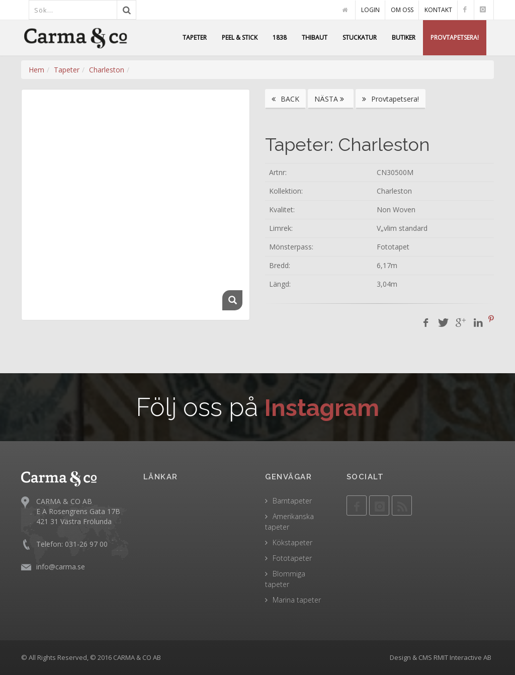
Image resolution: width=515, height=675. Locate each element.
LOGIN (370, 10)
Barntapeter (292, 500)
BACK (285, 99)
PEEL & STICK (240, 37)
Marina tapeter (297, 600)
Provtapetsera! (390, 99)
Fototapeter (292, 558)
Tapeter (66, 69)
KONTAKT (438, 10)
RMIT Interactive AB (462, 657)
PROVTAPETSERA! (455, 37)
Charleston (106, 69)
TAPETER (195, 37)
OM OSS (402, 10)
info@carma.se (60, 566)
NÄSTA (330, 99)
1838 (280, 37)
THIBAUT (314, 37)
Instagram (322, 407)
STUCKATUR (359, 37)
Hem (36, 69)
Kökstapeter (292, 542)
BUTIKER (403, 37)
